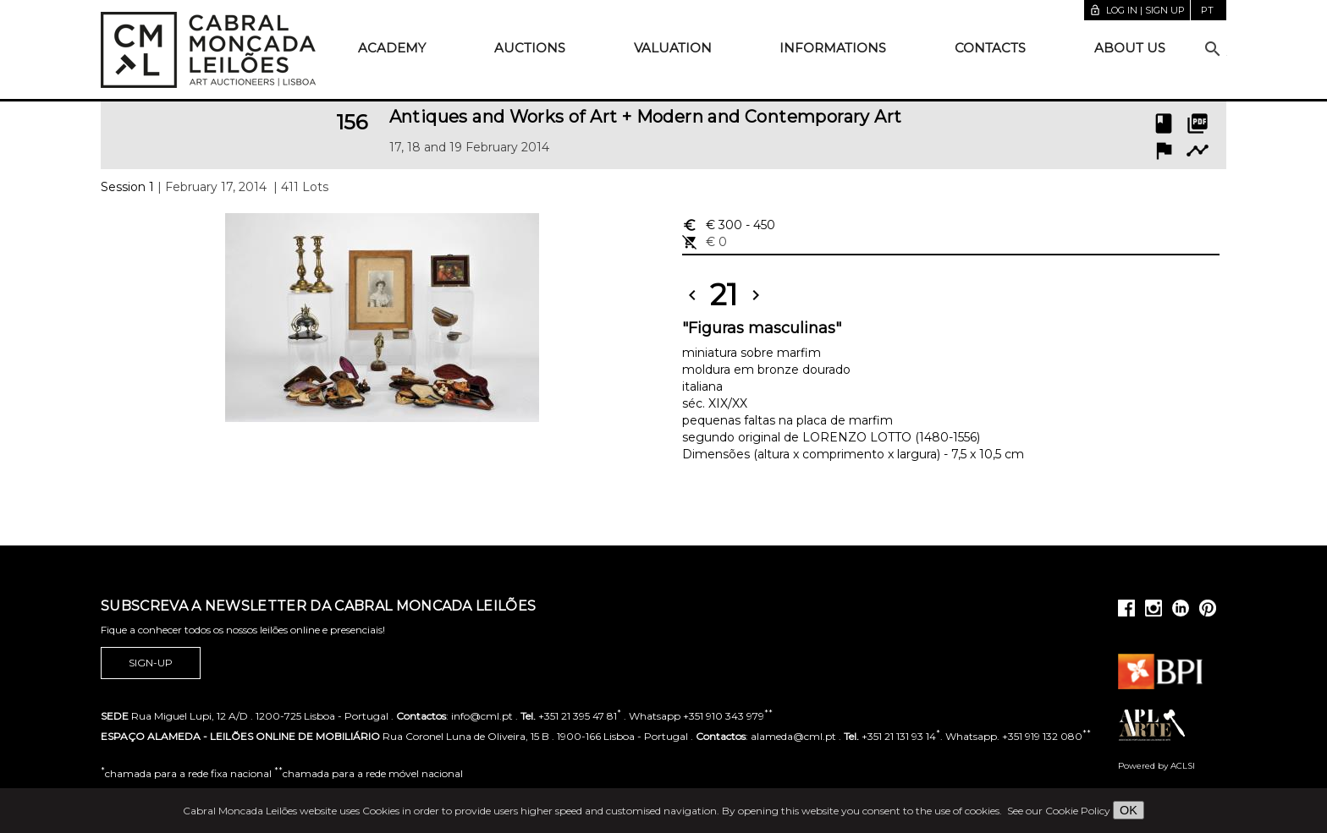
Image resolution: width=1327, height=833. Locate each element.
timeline (1197, 150)
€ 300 (728, 225)
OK (1128, 810)
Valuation (673, 48)
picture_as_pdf (1197, 123)
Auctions (529, 48)
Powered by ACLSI (1156, 765)
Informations (832, 48)
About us (1129, 48)
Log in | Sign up (1137, 10)
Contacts (990, 48)
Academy (392, 48)
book (1164, 123)
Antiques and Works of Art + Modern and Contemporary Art (645, 117)
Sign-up (151, 663)
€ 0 (704, 241)
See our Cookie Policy (1058, 810)
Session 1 (127, 187)
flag (1164, 150)
